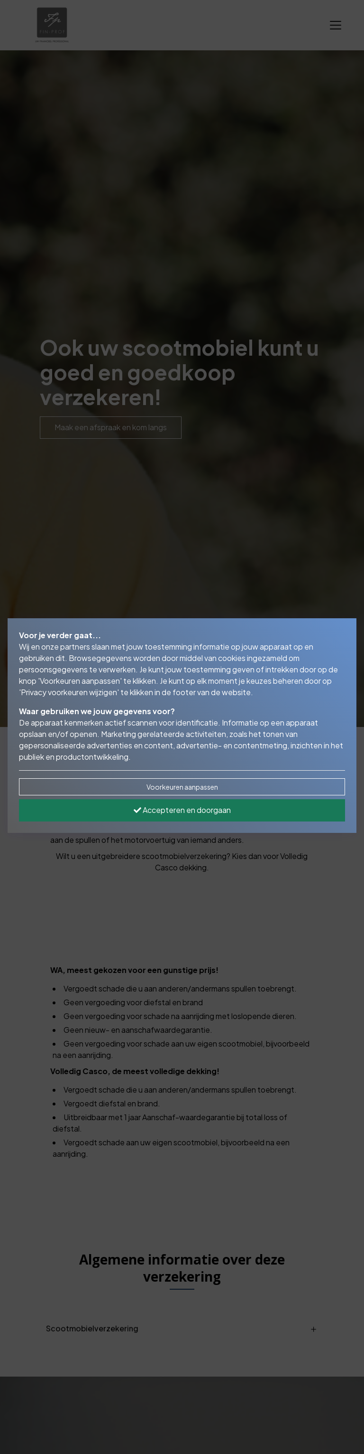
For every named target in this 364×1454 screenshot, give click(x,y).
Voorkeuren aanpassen (182, 787)
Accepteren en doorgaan (182, 810)
